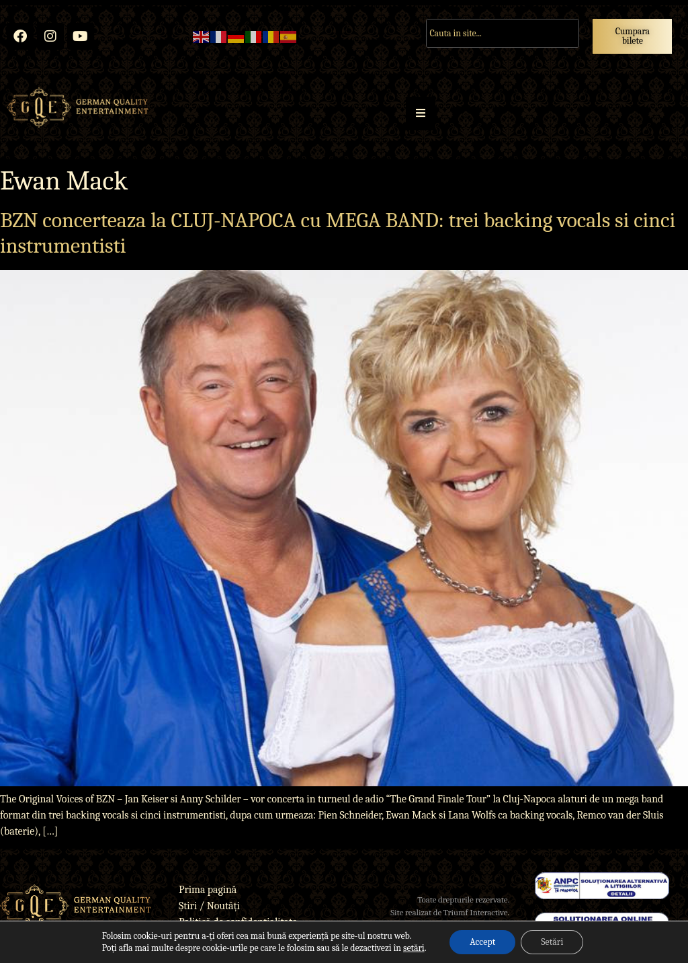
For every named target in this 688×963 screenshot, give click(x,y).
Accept (482, 942)
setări (414, 948)
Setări (552, 942)
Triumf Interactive (475, 912)
